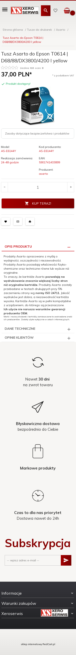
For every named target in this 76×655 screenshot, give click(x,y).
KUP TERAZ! (38, 203)
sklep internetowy (31, 644)
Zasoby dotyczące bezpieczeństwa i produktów (37, 133)
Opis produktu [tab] (18, 246)
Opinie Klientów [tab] (19, 337)
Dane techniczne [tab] (20, 328)
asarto (43, 174)
